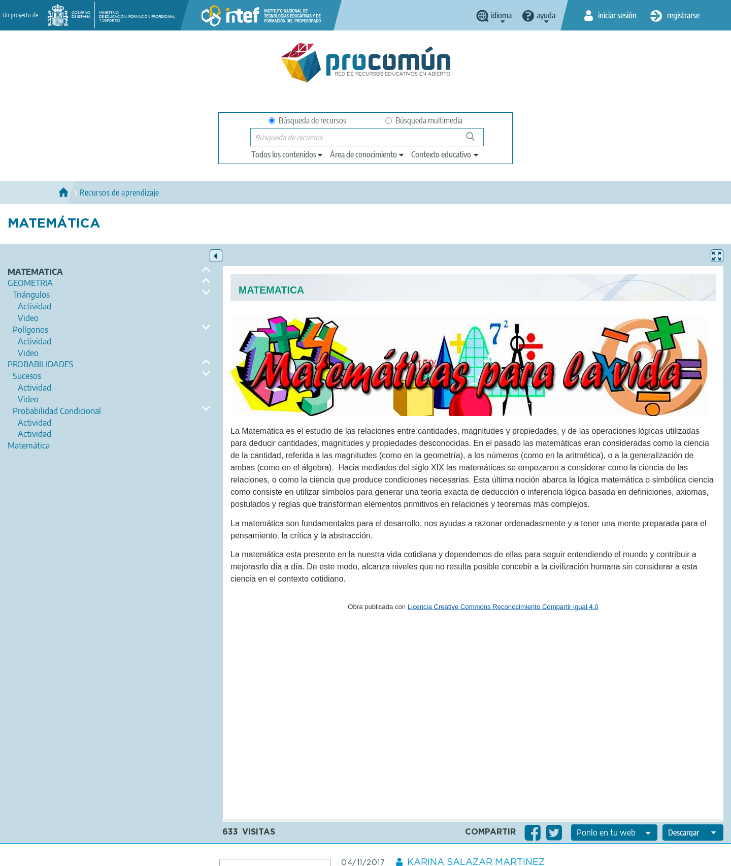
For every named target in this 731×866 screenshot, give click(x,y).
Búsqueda (476, 140)
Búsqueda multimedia (423, 120)
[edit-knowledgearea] (367, 154)
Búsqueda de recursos (307, 120)
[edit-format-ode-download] (692, 832)
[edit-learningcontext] (445, 154)
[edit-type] (287, 154)
